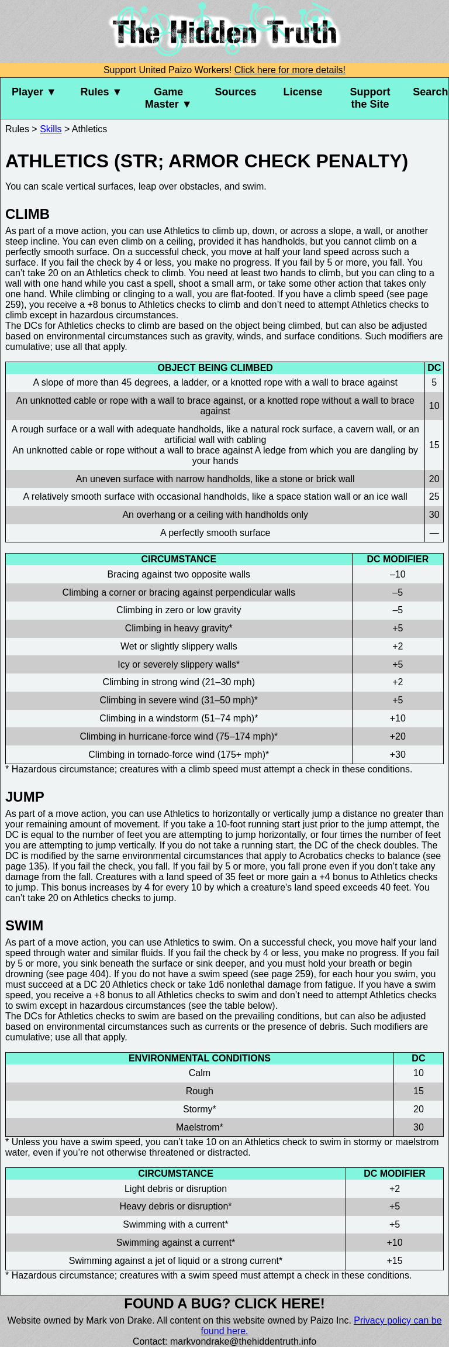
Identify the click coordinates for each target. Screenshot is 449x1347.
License (302, 92)
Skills (50, 129)
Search (430, 92)
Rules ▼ (101, 92)
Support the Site (370, 98)
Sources (236, 92)
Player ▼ (34, 92)
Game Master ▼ (168, 98)
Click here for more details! (290, 70)
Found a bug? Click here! (224, 1303)
